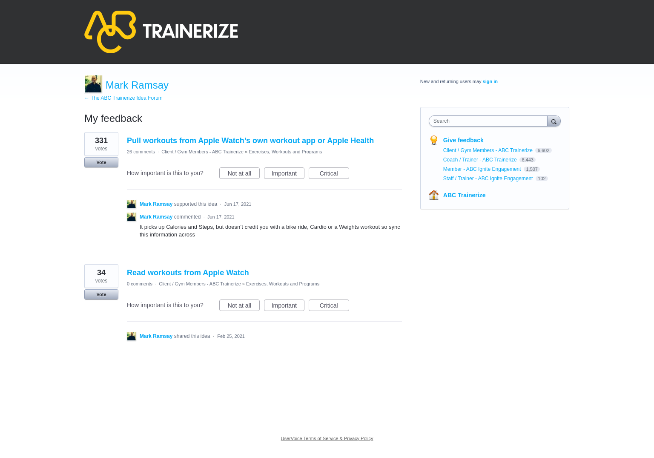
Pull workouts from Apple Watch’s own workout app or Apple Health (250, 140)
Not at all (244, 174)
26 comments (141, 151)
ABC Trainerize (464, 195)
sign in (490, 81)
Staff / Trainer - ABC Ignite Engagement (488, 178)
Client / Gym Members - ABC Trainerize (202, 151)
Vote (101, 162)
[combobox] (490, 121)
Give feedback (463, 140)
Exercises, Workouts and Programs (285, 151)
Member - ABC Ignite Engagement (482, 169)
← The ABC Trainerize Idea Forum (123, 98)
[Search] (554, 120)
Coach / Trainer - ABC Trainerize (480, 160)
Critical (334, 174)
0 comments (139, 283)
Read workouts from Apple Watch (188, 272)
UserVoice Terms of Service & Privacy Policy (327, 438)
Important (288, 174)
